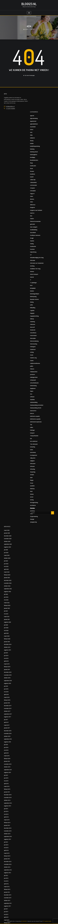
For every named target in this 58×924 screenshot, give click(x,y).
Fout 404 (32, 29)
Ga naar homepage (29, 75)
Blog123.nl (29, 4)
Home (26, 29)
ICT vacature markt (47, 921)
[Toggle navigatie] (29, 12)
